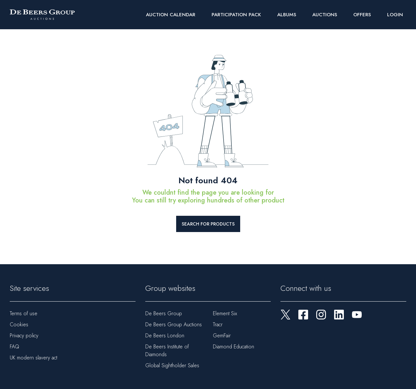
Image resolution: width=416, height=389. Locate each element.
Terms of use (23, 313)
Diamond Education (233, 346)
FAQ (14, 346)
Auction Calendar (170, 14)
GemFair (222, 335)
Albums (286, 14)
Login (395, 14)
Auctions (324, 14)
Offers (362, 14)
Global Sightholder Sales (172, 365)
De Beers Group (163, 313)
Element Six (225, 313)
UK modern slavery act (33, 357)
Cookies (19, 324)
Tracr (218, 324)
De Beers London (164, 335)
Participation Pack (236, 14)
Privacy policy (24, 335)
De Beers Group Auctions (173, 324)
